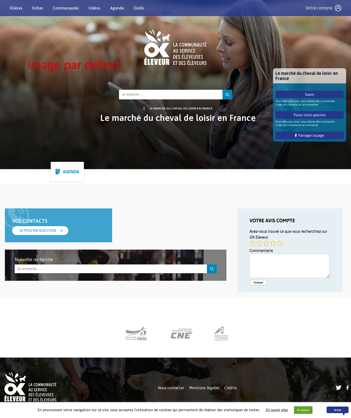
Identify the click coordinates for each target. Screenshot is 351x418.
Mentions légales (204, 388)
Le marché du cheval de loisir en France (181, 108)
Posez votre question (310, 115)
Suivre (309, 95)
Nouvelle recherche (34, 259)
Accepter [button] (303, 410)
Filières (16, 8)
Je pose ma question (38, 231)
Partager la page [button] (309, 135)
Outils (139, 8)
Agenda (117, 8)
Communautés (66, 8)
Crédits (230, 388)
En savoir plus (277, 410)
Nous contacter (171, 388)
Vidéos (94, 8)
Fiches (37, 8)
